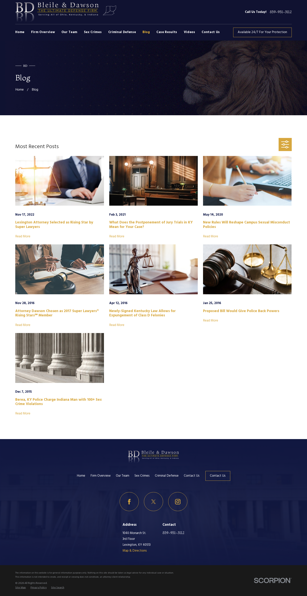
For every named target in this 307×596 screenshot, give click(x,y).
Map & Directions (135, 550)
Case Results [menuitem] (166, 32)
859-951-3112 (281, 12)
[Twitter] (153, 501)
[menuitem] (20, 588)
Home (81, 475)
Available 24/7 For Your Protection (262, 32)
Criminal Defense (167, 475)
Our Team (122, 475)
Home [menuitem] (19, 32)
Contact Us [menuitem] (211, 32)
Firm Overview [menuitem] (43, 32)
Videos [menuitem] (189, 32)
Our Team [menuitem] (69, 32)
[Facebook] (129, 501)
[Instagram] (177, 501)
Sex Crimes (142, 475)
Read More (22, 236)
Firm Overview (100, 475)
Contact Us (192, 475)
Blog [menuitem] (146, 32)
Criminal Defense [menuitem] (122, 32)
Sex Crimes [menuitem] (93, 32)
